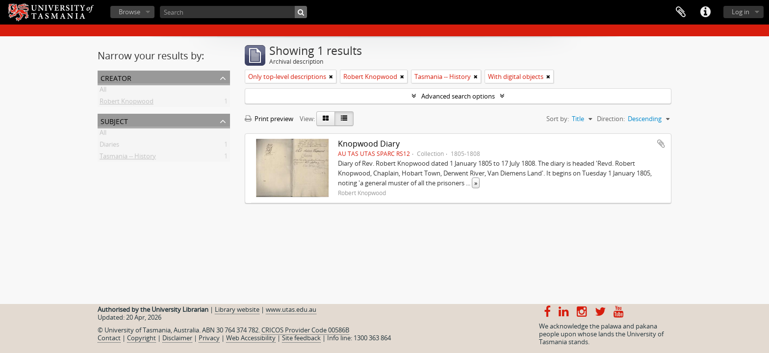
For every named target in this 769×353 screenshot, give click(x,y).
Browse (129, 11)
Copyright (141, 337)
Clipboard (680, 12)
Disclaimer (177, 337)
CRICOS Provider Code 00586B (305, 330)
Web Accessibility (251, 337)
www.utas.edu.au (291, 309)
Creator (116, 77)
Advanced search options (458, 96)
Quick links (705, 12)
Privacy (209, 337)
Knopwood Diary (369, 143)
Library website (237, 309)
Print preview (269, 118)
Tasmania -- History (128, 157)
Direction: (611, 118)
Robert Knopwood (127, 103)
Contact (109, 337)
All (103, 91)
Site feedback (301, 337)
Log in (740, 11)
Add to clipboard (661, 144)
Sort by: (557, 118)
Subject (114, 120)
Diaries (109, 146)
